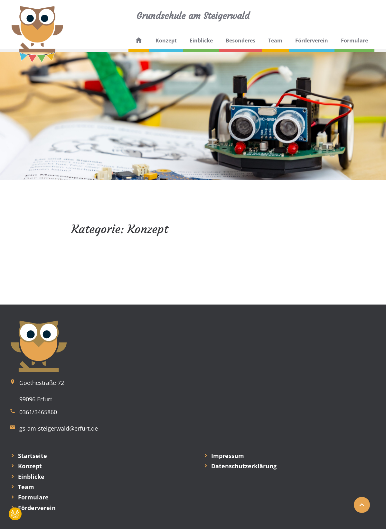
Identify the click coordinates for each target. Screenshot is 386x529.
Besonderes (240, 40)
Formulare (354, 40)
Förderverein (311, 40)
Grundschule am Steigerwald (193, 16)
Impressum (227, 456)
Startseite (32, 456)
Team (275, 40)
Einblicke (201, 40)
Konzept (166, 40)
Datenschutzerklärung (244, 466)
